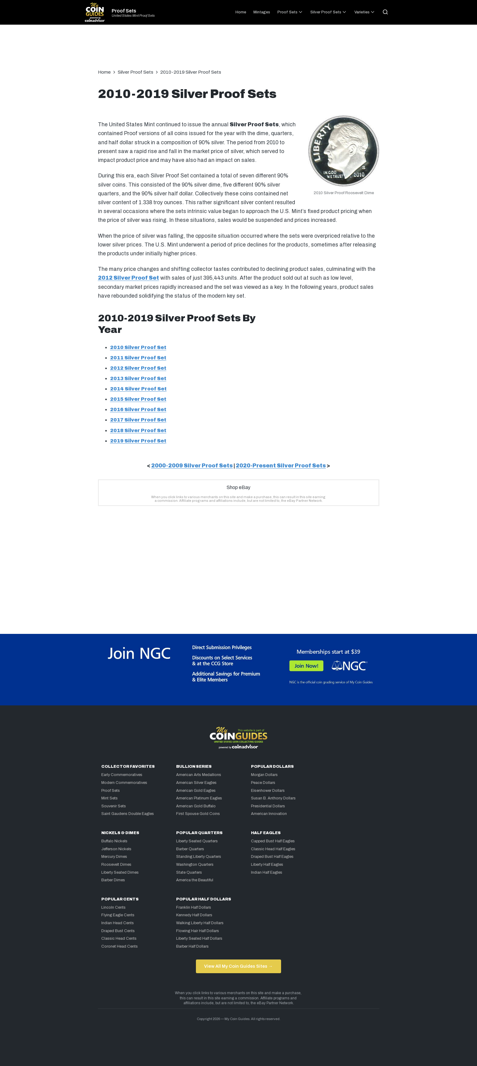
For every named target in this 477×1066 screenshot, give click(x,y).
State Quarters (189, 872)
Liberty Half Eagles (267, 864)
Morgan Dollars (264, 775)
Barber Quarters (190, 849)
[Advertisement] (238, 50)
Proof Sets (124, 11)
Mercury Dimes (114, 857)
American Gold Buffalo (196, 806)
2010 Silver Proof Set (138, 347)
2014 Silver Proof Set (138, 388)
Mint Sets (109, 798)
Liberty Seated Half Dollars (199, 938)
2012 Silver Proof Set (128, 278)
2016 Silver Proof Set (138, 409)
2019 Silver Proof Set (138, 440)
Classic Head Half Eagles (273, 849)
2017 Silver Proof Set (138, 419)
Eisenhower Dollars (268, 790)
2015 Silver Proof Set (138, 399)
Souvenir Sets (113, 806)
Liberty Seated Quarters (197, 841)
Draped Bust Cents (118, 931)
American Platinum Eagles (199, 798)
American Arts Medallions (198, 775)
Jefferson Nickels (116, 849)
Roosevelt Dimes (116, 864)
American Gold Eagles (196, 790)
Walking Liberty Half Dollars (200, 923)
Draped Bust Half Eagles (272, 857)
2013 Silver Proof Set (138, 378)
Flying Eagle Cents (117, 915)
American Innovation (269, 814)
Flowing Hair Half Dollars (197, 931)
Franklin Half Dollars (193, 907)
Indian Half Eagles (266, 872)
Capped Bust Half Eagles (273, 841)
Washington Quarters (195, 864)
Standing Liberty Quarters (198, 857)
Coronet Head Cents (119, 946)
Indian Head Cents (117, 923)
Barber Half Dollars (192, 946)
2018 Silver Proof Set (138, 430)
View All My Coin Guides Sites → (238, 966)
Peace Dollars (263, 783)
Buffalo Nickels (114, 841)
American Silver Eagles (196, 783)
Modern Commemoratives (124, 783)
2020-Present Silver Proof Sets (281, 466)
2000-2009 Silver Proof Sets (192, 466)
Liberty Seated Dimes (120, 872)
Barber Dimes (113, 880)
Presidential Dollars (268, 806)
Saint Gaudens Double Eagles (127, 814)
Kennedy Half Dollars (194, 915)
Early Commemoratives (121, 775)
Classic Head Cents (119, 938)
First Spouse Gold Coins (198, 814)
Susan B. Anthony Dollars (273, 798)
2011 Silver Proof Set (138, 357)
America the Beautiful (194, 880)
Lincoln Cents (113, 907)
